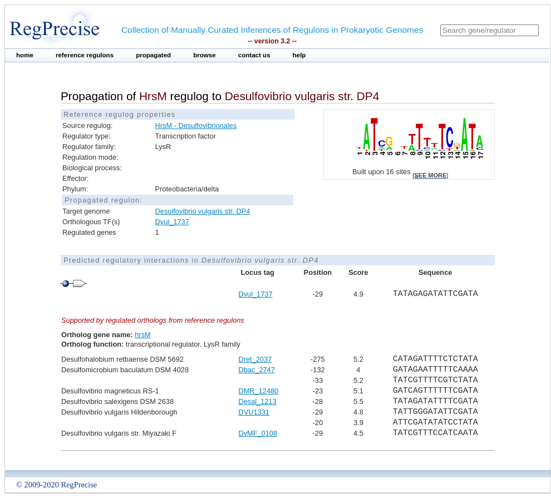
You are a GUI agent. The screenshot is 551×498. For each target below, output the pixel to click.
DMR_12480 (258, 391)
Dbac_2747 (256, 370)
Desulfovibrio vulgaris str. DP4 (202, 211)
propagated (153, 55)
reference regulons (85, 55)
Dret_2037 (255, 359)
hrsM (142, 335)
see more (430, 175)
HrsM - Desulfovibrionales (196, 125)
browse (204, 55)
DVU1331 (253, 412)
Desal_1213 (257, 401)
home (24, 55)
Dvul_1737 (172, 222)
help (299, 55)
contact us (254, 55)
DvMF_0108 (257, 433)
